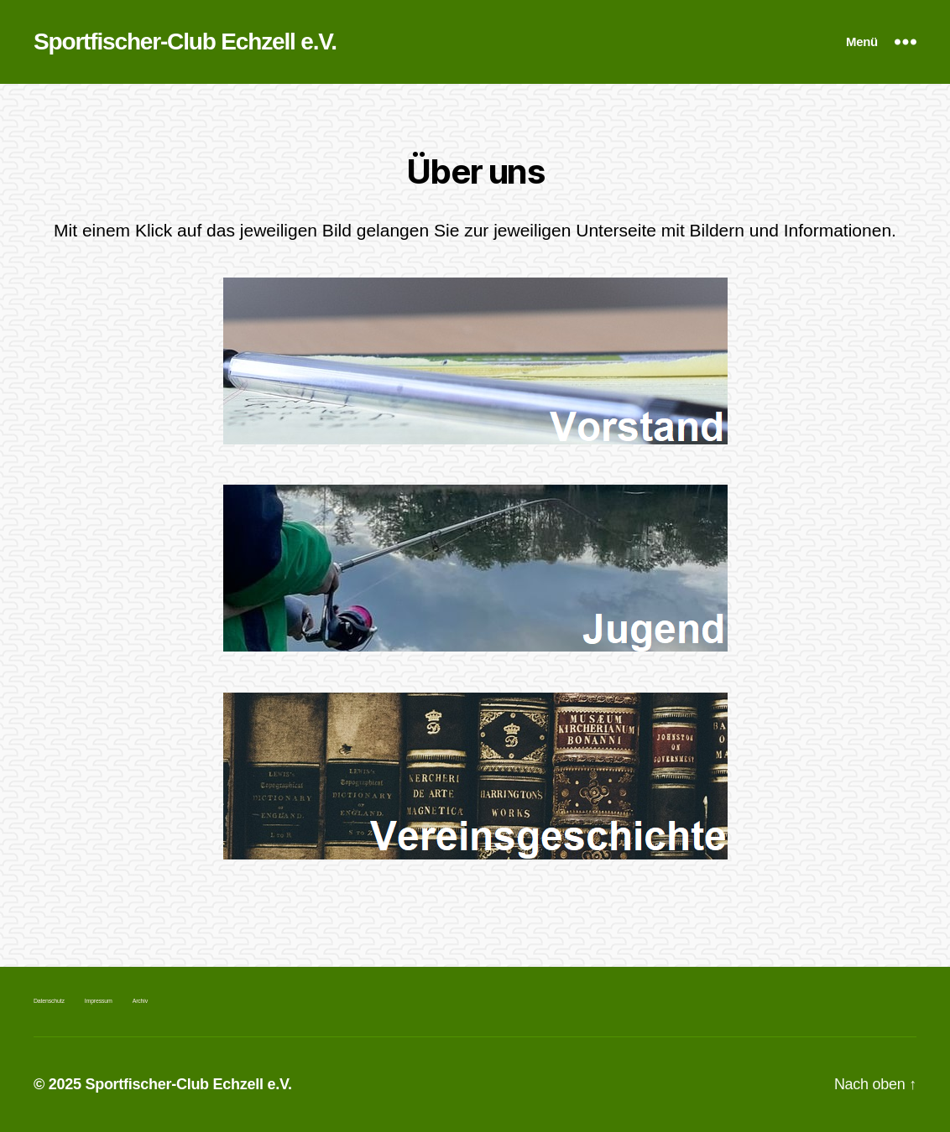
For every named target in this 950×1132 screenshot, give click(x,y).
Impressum (98, 1001)
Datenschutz (49, 1001)
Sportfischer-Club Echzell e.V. (185, 42)
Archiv (140, 1001)
